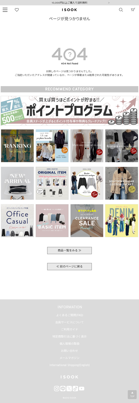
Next (109, 3)
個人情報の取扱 (69, 344)
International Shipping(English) (70, 365)
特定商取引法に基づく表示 (69, 337)
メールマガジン (69, 358)
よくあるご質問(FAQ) (69, 315)
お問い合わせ (69, 351)
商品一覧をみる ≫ (69, 250)
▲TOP (132, 395)
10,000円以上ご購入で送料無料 (69, 2)
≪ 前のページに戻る (69, 267)
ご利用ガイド (69, 329)
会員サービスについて (69, 322)
